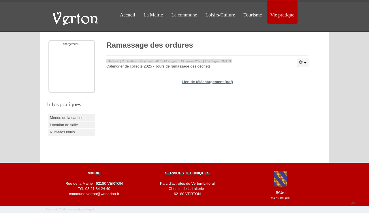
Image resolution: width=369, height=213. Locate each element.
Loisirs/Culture (220, 15)
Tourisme (253, 15)
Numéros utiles (62, 132)
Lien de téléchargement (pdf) (207, 82)
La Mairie (153, 15)
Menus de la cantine (66, 117)
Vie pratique (282, 15)
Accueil (127, 15)
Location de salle (64, 125)
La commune (184, 15)
